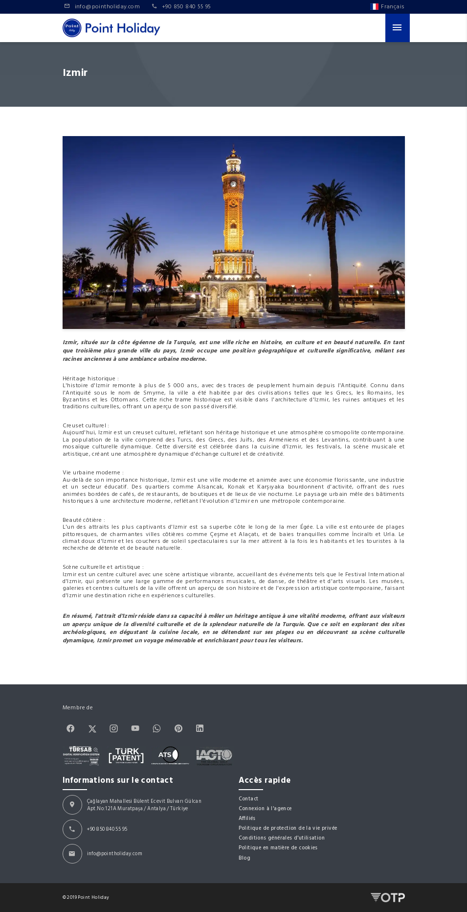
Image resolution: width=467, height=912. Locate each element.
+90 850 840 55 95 (107, 829)
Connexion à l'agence (265, 808)
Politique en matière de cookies (278, 847)
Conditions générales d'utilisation (282, 838)
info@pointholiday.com (114, 853)
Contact (249, 798)
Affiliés (247, 818)
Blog (245, 858)
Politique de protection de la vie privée (288, 828)
